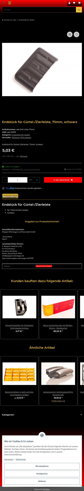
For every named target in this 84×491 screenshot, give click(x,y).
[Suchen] (79, 9)
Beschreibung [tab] (10, 196)
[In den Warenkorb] (4, 28)
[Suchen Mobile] (39, 9)
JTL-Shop (46, 489)
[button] (69, 2)
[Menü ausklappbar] (3, 1)
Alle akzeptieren (41, 466)
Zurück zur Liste (10, 20)
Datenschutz (21, 459)
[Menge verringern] (5, 180)
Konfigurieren (41, 474)
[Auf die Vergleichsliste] (70, 34)
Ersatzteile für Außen (21, 135)
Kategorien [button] (8, 415)
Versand (23, 156)
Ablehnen (42, 481)
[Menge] (17, 180)
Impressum (8, 459)
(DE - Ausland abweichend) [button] (30, 169)
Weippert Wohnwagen (43, 266)
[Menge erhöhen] (37, 180)
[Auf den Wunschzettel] (76, 34)
